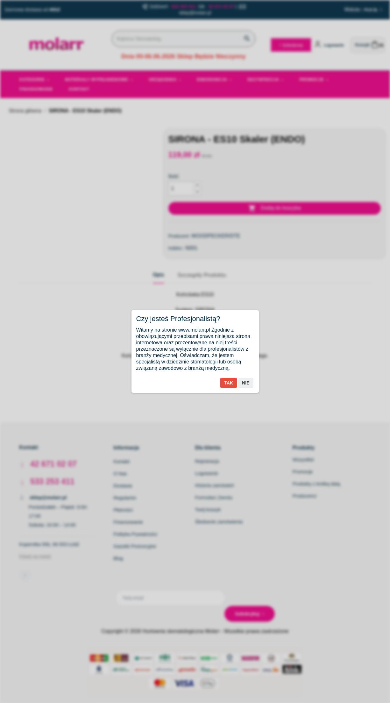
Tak (228, 382)
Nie (245, 382)
